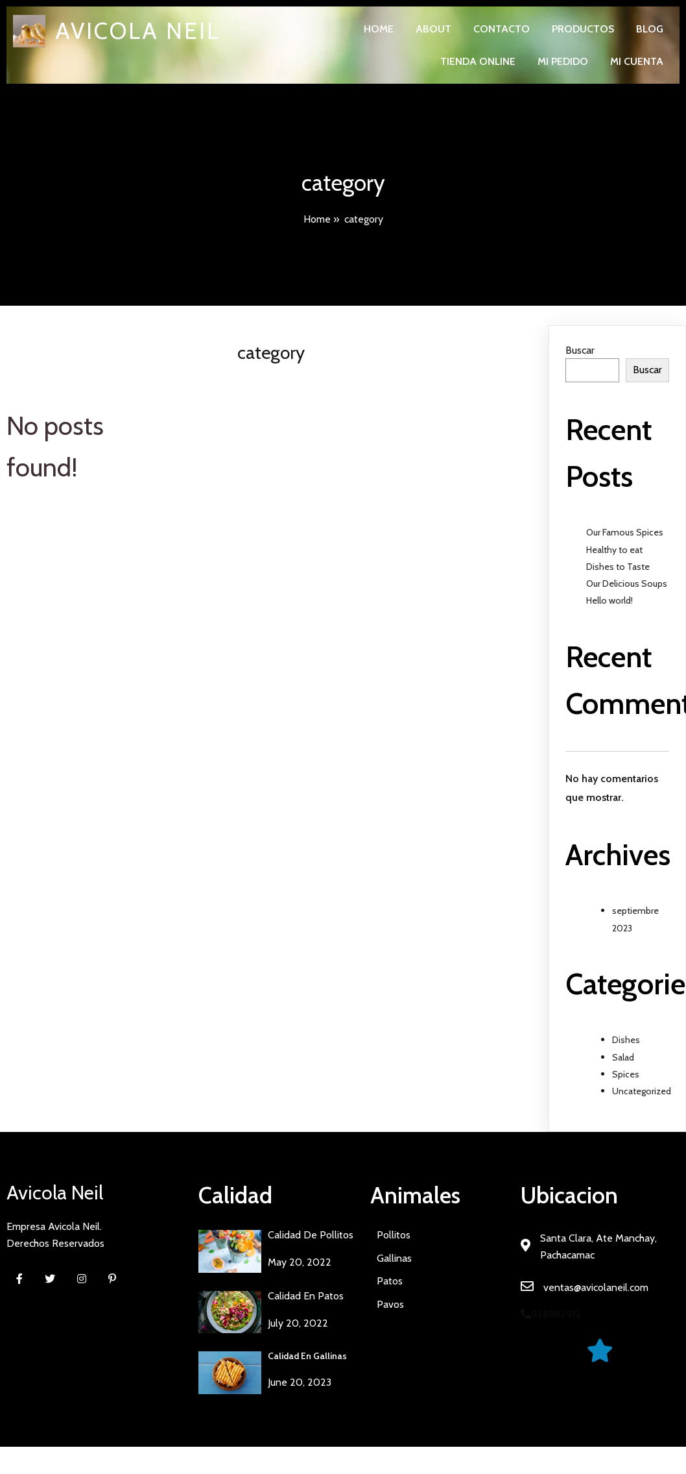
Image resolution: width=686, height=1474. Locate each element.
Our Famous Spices (624, 532)
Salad (623, 1057)
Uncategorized (641, 1091)
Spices (625, 1074)
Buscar (580, 350)
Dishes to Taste (618, 566)
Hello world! (609, 600)
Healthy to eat (614, 550)
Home (317, 219)
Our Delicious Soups (626, 583)
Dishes (626, 1040)
